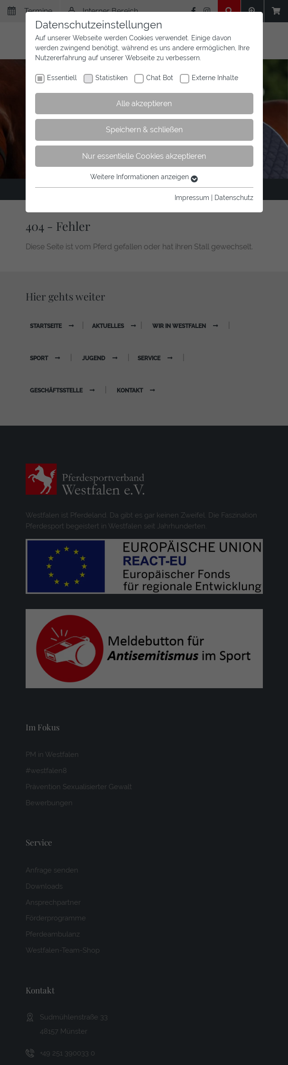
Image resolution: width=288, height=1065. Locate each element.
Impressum (192, 197)
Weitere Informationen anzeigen (144, 177)
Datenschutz (233, 197)
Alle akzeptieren (144, 103)
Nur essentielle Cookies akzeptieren (144, 156)
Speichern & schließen (144, 129)
